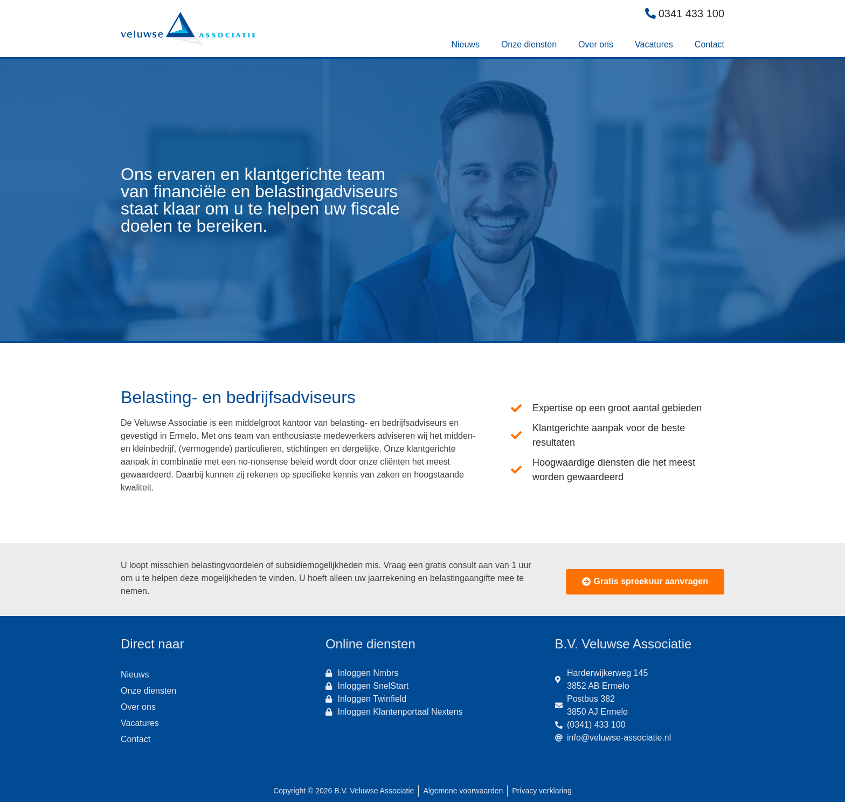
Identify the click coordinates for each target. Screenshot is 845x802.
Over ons (595, 44)
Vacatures (654, 44)
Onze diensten (529, 44)
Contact (709, 44)
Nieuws (465, 44)
